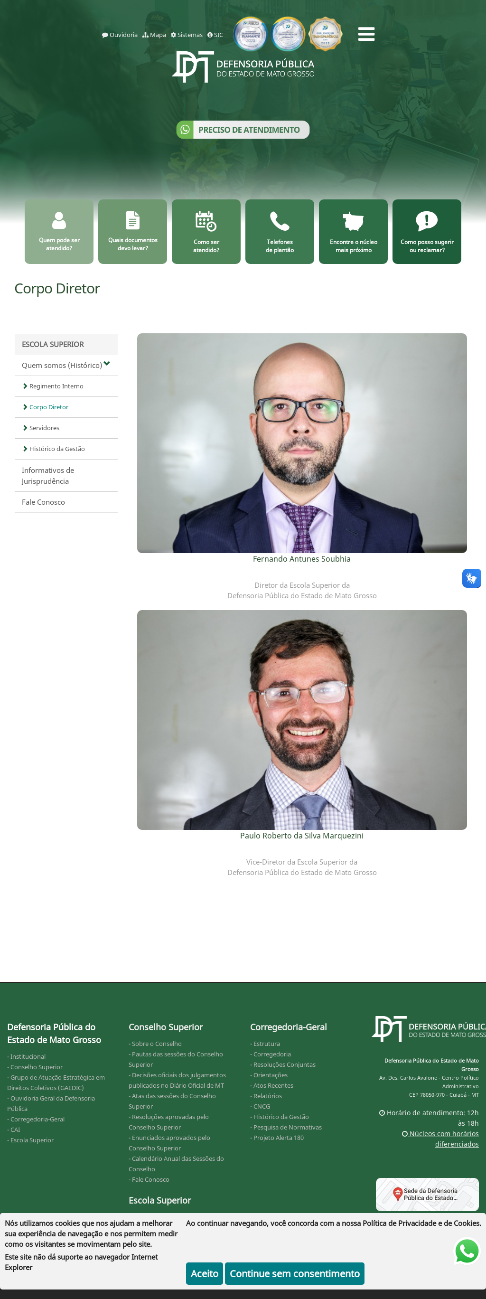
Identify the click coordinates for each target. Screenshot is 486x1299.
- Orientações (269, 1075)
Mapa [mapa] (154, 34)
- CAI (13, 1129)
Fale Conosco (43, 502)
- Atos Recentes (271, 1085)
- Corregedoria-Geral (36, 1119)
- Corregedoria (270, 1054)
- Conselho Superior (35, 1067)
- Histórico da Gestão (279, 1116)
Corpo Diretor (45, 407)
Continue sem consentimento (295, 1273)
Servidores (40, 428)
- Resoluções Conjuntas (283, 1064)
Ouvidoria (120, 34)
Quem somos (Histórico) (66, 365)
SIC (215, 34)
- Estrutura (265, 1043)
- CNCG (260, 1106)
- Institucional (26, 1056)
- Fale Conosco (149, 1179)
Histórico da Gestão (53, 448)
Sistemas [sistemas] (187, 34)
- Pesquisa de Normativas (286, 1127)
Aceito (204, 1273)
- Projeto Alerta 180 (277, 1137)
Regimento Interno (53, 386)
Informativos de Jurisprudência (48, 475)
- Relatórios (266, 1096)
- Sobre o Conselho (155, 1043)
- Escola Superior (30, 1140)
